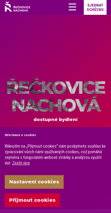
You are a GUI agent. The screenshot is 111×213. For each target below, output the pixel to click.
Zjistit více (21, 163)
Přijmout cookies (32, 200)
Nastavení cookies (34, 182)
